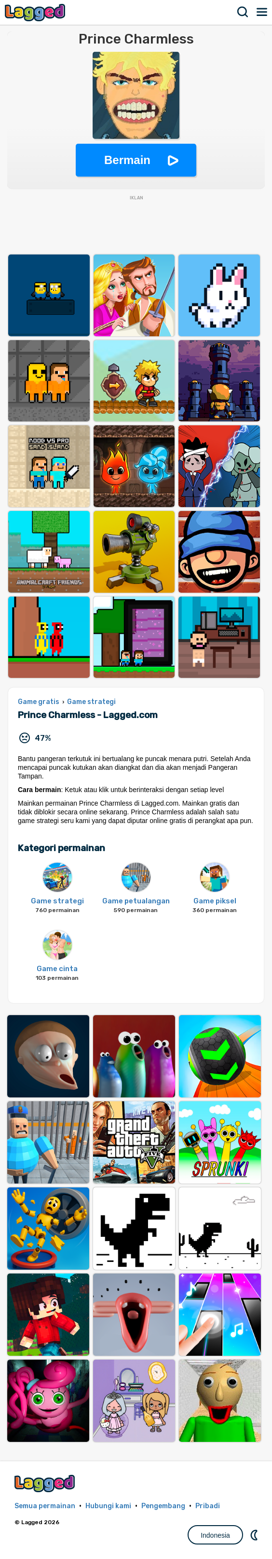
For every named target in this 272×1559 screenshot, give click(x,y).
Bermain (127, 159)
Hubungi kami (108, 1506)
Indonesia (215, 1535)
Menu (262, 12)
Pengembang (163, 1506)
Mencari (243, 12)
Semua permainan (44, 1506)
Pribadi (207, 1506)
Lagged (36, 12)
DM (255, 1534)
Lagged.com (45, 1483)
